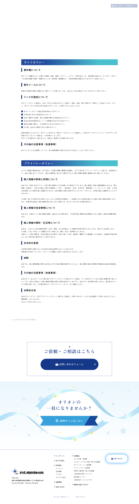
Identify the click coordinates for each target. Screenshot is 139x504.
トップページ (60, 456)
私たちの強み (61, 6)
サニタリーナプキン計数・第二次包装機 (87, 462)
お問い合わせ (118, 6)
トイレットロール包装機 (82, 468)
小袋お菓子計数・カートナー (83, 474)
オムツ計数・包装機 (80, 459)
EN (134, 2)
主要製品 (71, 6)
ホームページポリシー (60, 497)
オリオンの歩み (61, 477)
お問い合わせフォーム (71, 364)
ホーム (52, 6)
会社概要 (59, 471)
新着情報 (105, 6)
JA (136, 2)
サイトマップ (80, 497)
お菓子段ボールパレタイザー (83, 480)
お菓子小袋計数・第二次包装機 (84, 471)
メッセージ (59, 468)
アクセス (59, 474)
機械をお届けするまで (84, 6)
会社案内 (97, 6)
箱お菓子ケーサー (79, 477)
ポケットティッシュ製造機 (82, 465)
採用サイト (131, 6)
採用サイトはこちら (117, 470)
